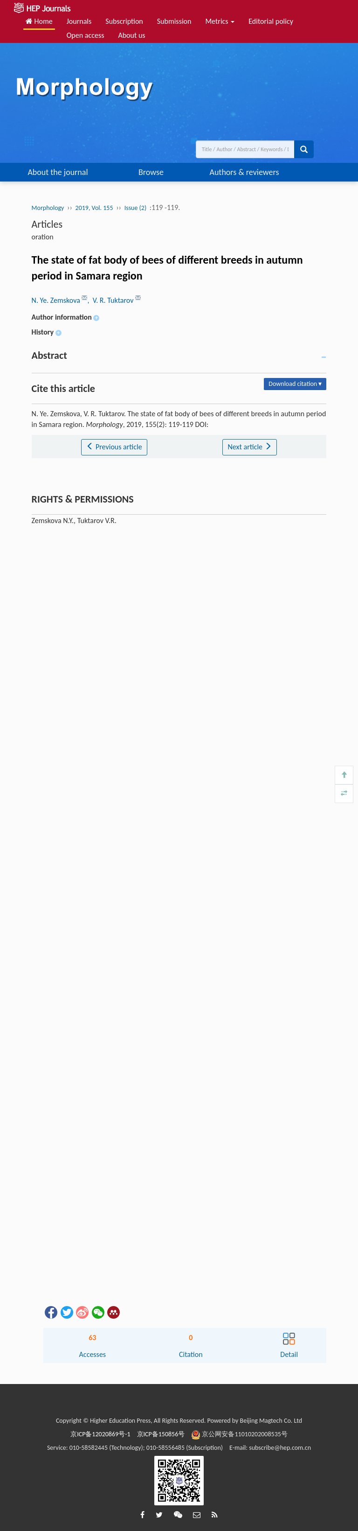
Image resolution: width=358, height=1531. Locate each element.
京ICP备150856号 (161, 1434)
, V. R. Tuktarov (111, 300)
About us (131, 35)
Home (39, 21)
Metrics (219, 21)
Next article (249, 446)
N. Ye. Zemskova (57, 300)
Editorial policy (270, 21)
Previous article (114, 446)
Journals (79, 21)
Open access (85, 35)
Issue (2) (135, 208)
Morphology (48, 208)
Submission (174, 21)
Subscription (124, 21)
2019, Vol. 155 (94, 208)
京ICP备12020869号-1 (100, 1434)
